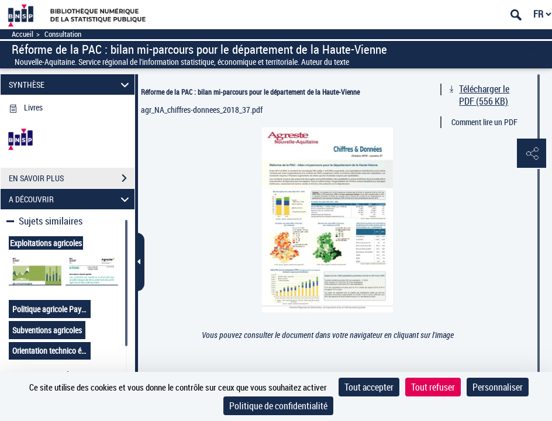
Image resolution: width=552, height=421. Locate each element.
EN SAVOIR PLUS (71, 178)
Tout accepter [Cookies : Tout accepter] (369, 387)
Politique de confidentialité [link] (278, 405)
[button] (531, 154)
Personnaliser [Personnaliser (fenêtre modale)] (497, 387)
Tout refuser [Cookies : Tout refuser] (433, 387)
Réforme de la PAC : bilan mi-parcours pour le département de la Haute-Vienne (250, 91)
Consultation (62, 34)
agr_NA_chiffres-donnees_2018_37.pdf (202, 109)
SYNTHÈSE (71, 84)
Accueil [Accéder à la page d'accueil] (22, 34)
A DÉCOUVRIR (71, 199)
